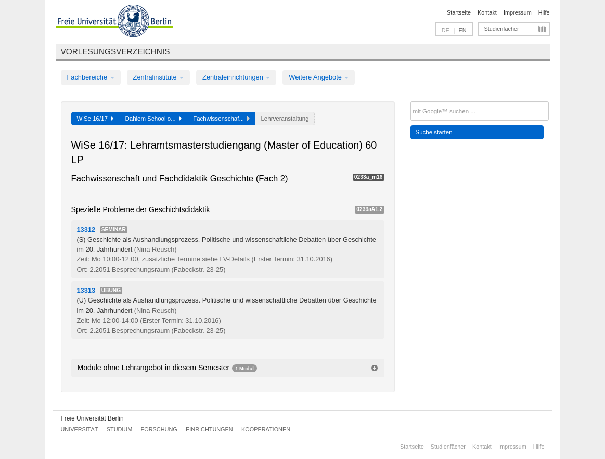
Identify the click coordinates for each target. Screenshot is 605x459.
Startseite (459, 12)
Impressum (518, 12)
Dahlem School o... (153, 118)
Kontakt (487, 12)
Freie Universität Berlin (92, 418)
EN (462, 30)
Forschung (159, 429)
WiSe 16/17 (95, 118)
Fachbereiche (90, 77)
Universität (79, 429)
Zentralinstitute (158, 77)
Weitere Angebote (319, 77)
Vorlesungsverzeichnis (115, 51)
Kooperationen (265, 429)
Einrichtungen (209, 429)
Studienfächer (501, 28)
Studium (120, 429)
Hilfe (544, 12)
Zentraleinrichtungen (236, 77)
